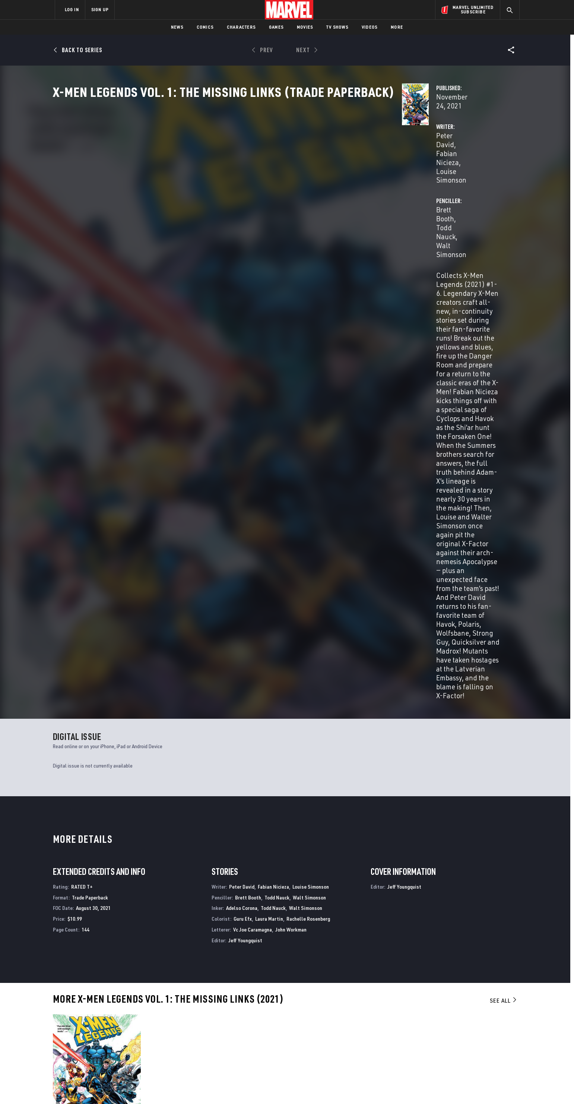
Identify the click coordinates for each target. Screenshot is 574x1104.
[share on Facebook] (431, 1023)
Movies (305, 27)
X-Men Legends (70, 936)
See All (503, 584)
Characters (241, 27)
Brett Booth (360, 175)
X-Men (413, 936)
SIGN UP (99, 9)
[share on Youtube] (430, 1039)
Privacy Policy (145, 1086)
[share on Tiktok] (430, 1055)
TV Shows (337, 27)
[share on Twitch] (492, 1039)
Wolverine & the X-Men (316, 936)
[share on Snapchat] (451, 1039)
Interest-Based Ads (415, 1086)
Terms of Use (112, 1086)
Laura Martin (269, 502)
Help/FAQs (127, 1015)
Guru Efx (243, 502)
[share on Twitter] (451, 1023)
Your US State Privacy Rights (195, 1086)
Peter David (210, 175)
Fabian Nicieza (253, 175)
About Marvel (132, 1004)
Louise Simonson (306, 175)
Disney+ (195, 1015)
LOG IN (72, 9)
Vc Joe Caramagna (252, 513)
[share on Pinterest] (471, 1039)
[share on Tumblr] (492, 1023)
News (177, 27)
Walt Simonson (443, 175)
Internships (130, 1037)
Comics (205, 27)
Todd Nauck (399, 175)
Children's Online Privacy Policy (311, 1086)
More (397, 27)
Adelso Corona (241, 492)
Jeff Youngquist (245, 524)
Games (276, 27)
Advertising (201, 1004)
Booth (70, 754)
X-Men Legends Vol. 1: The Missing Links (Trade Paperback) (93, 742)
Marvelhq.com (204, 1026)
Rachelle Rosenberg (308, 502)
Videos (369, 27)
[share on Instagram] (471, 1023)
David (58, 754)
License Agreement (369, 1086)
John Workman (291, 513)
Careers (125, 1026)
